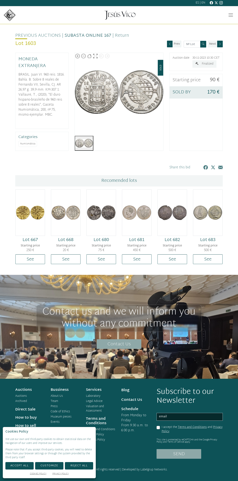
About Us (57, 396)
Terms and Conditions (192, 427)
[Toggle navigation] (231, 15)
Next (212, 44)
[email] (190, 417)
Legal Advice (94, 401)
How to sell (25, 425)
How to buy (26, 417)
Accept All (19, 465)
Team (54, 401)
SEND (179, 454)
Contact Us (119, 344)
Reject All (79, 465)
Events (55, 422)
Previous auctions (38, 36)
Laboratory (93, 396)
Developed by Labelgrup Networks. (145, 469)
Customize (49, 465)
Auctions (21, 396)
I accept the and (192, 429)
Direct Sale (25, 409)
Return (122, 36)
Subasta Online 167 (88, 36)
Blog (125, 390)
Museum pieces (61, 417)
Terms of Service (175, 442)
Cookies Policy (95, 440)
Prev (177, 44)
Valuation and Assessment (95, 409)
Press (54, 406)
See (30, 259)
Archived (21, 401)
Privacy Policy (95, 434)
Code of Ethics (60, 411)
